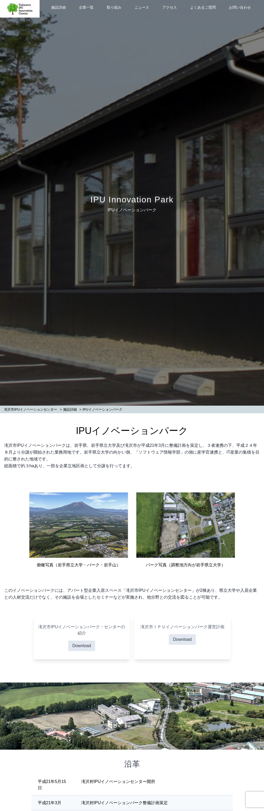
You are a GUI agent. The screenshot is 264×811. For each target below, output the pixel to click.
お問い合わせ (240, 7)
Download (81, 645)
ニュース (141, 7)
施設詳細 (58, 7)
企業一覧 (86, 7)
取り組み (114, 7)
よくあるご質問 (203, 7)
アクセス (169, 7)
